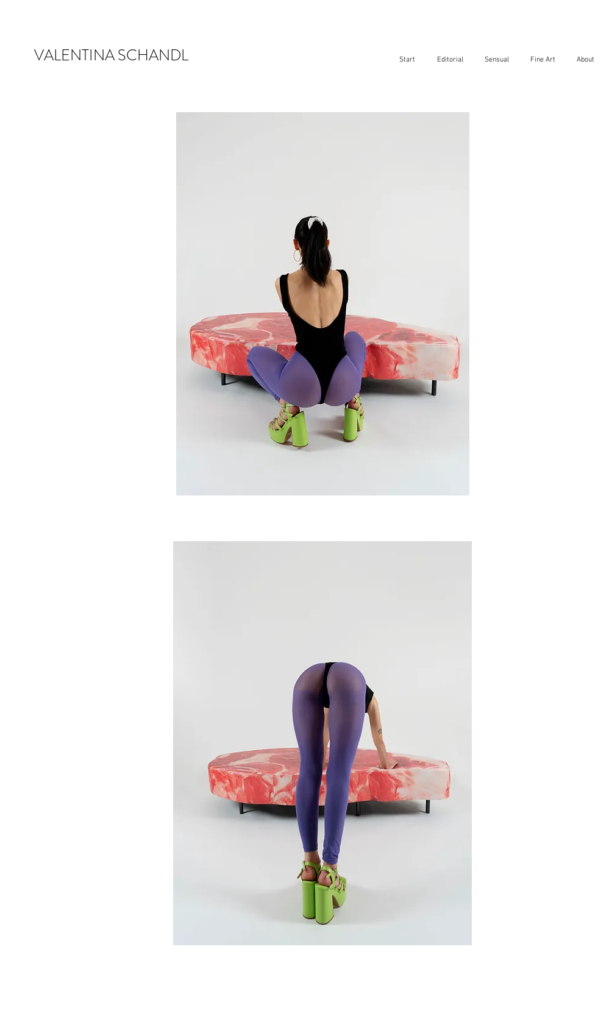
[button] (450, 60)
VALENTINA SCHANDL (111, 55)
